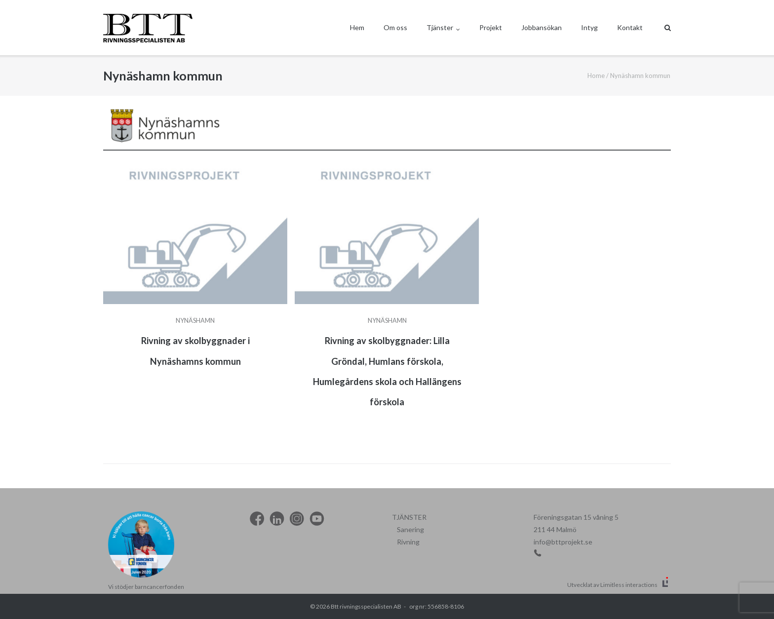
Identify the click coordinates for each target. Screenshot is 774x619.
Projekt (490, 27)
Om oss (395, 27)
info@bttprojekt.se (563, 542)
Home (596, 75)
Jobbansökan (541, 27)
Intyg (589, 27)
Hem (357, 27)
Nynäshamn (195, 320)
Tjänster (439, 27)
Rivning (408, 542)
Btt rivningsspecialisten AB (366, 606)
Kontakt (630, 27)
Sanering (410, 529)
